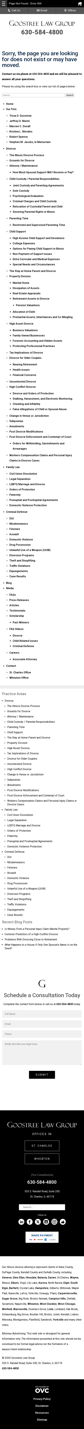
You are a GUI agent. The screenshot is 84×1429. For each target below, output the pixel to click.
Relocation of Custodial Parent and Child (37, 206)
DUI (11, 518)
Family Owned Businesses (29, 335)
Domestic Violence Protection (28, 505)
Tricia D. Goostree (20, 115)
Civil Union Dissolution (23, 473)
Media (10, 588)
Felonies (14, 529)
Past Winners (21, 622)
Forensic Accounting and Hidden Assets (37, 340)
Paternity (15, 494)
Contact (11, 665)
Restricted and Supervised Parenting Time (39, 225)
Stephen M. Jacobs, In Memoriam (30, 142)
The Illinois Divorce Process (26, 155)
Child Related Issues (25, 640)
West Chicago (66, 1303)
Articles (14, 605)
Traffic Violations (19, 565)
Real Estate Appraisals (27, 293)
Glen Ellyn (19, 1277)
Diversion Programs (21, 555)
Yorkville (58, 1319)
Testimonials (17, 610)
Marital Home (21, 282)
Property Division (20, 276)
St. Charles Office (20, 672)
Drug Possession (20, 544)
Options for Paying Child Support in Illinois (38, 248)
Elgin (66, 1282)
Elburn (15, 1282)
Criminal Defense (17, 511)
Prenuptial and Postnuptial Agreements (33, 500)
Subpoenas (16, 421)
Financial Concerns (24, 375)
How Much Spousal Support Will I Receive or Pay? (43, 172)
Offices (70, 10)
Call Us (14, 10)
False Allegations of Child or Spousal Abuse (40, 409)
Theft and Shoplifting (22, 560)
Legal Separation (19, 479)
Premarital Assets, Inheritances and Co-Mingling (43, 317)
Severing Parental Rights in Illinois (34, 211)
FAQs (12, 594)
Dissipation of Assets (26, 288)
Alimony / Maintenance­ (23, 165)
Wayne (74, 1277)
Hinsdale (31, 1277)
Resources (42, 1412)
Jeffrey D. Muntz (19, 121)
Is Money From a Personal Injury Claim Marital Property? (37, 929)
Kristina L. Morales (20, 131)
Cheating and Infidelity (26, 404)
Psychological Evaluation (28, 196)
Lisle (50, 1309)
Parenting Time (18, 218)
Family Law (13, 467)
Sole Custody (21, 190)
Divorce (11, 148)
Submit (42, 1074)
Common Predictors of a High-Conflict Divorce (31, 934)
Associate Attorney (25, 659)
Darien (52, 1277)
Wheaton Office (19, 677)
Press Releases (19, 600)
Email (42, 10)
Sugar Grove (9, 1298)
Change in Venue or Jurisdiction (29, 415)
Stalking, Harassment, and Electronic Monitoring (42, 398)
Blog (9, 583)
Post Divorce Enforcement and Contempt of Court (40, 436)
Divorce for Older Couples (25, 357)
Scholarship (16, 615)
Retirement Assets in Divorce (31, 298)
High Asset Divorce (21, 323)
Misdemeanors (18, 523)
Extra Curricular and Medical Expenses (36, 259)
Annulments (16, 426)
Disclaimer (42, 1405)
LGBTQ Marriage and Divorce (27, 484)
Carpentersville (67, 1293)
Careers (14, 652)
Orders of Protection (22, 489)
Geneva (7, 1277)
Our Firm (11, 109)
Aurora (42, 1282)
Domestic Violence (21, 539)
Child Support (17, 231)
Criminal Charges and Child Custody (35, 201)
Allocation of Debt (24, 311)
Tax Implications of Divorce (26, 352)
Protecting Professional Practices (34, 346)
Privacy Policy (42, 1399)
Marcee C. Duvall (19, 126)
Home (10, 103)
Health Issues (21, 369)
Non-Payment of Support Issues (32, 253)
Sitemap (42, 1419)
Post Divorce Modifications (26, 431)
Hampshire (41, 1288)
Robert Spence (18, 136)
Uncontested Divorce (22, 381)
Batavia (42, 1277)
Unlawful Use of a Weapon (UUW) (30, 550)
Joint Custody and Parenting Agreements (38, 185)
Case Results (17, 576)
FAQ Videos (16, 629)
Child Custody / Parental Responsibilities (34, 178)
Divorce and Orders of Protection (33, 393)
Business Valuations (25, 330)
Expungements (18, 571)
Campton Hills (57, 1298)
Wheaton (42, 1158)
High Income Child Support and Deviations (38, 238)
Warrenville (20, 1309)
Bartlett (13, 1288)
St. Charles (42, 1145)
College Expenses (24, 243)
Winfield (7, 1309)
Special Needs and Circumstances (34, 264)
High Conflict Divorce (22, 386)
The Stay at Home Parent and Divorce (32, 271)
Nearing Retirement (25, 364)
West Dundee (48, 1303)
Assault (14, 534)
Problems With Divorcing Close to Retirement (31, 939)
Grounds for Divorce (21, 160)
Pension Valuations (28, 305)
